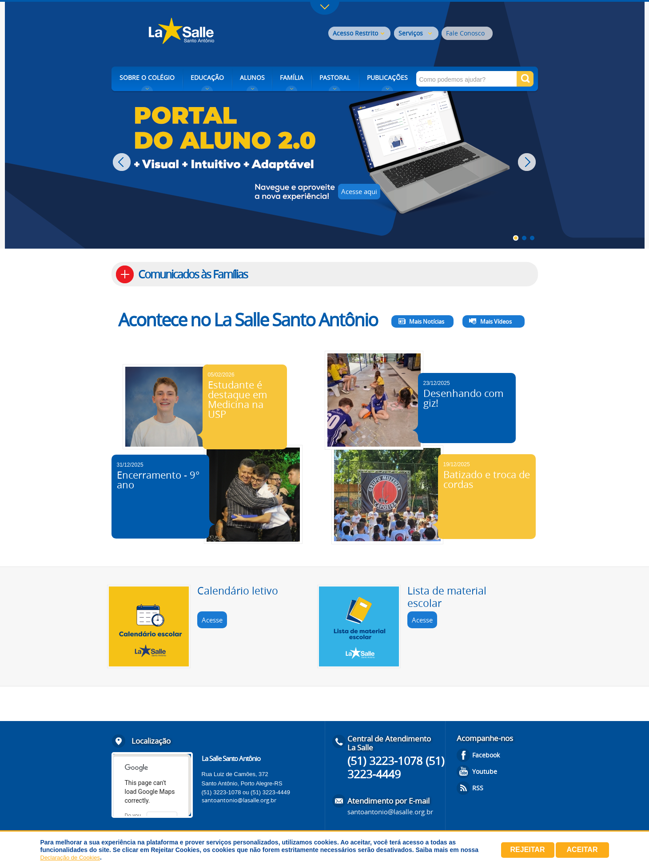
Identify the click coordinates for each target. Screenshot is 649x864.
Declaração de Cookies (70, 857)
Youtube (484, 771)
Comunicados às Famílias (192, 274)
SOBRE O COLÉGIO (147, 77)
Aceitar (582, 849)
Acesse (212, 619)
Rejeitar (527, 849)
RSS (477, 788)
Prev (123, 162)
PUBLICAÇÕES (387, 77)
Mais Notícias (426, 321)
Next (528, 162)
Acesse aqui (359, 191)
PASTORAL (334, 77)
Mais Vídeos (496, 321)
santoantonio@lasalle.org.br (239, 800)
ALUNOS (252, 77)
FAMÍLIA (291, 77)
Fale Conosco (465, 33)
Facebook (486, 755)
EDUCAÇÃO (207, 77)
